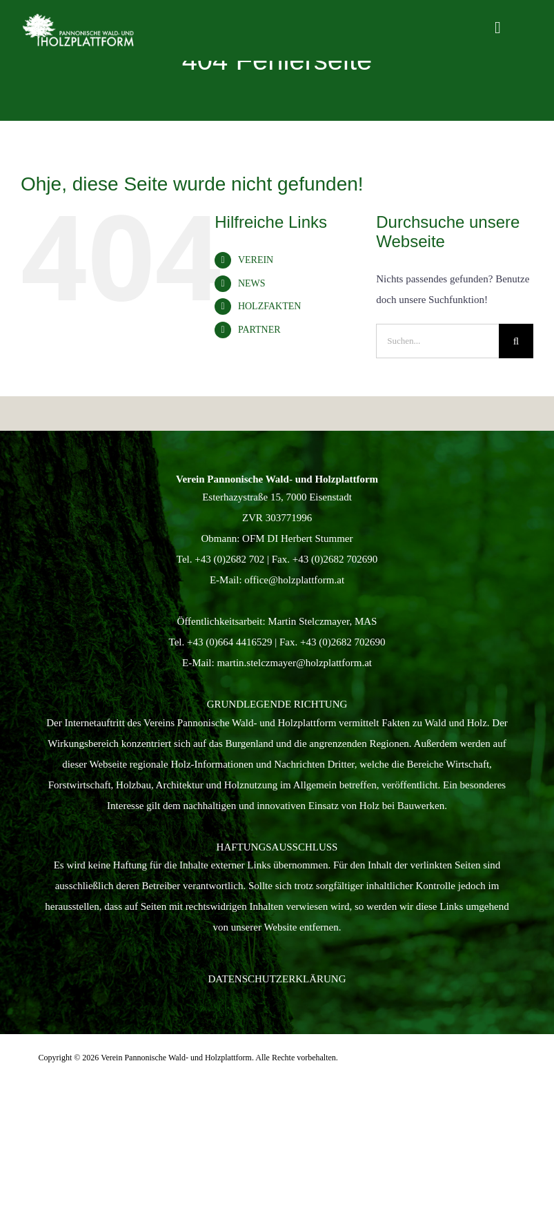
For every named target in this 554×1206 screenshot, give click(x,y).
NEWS (252, 283)
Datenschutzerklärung (277, 978)
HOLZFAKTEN (269, 306)
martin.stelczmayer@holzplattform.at (294, 662)
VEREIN (255, 260)
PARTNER (259, 329)
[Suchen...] (437, 341)
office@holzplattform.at (294, 579)
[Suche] (516, 341)
